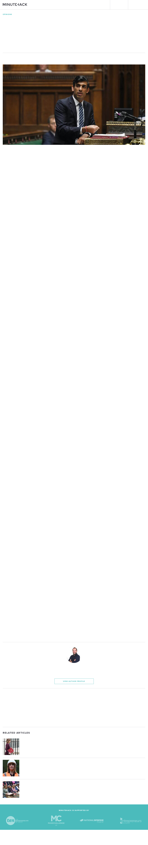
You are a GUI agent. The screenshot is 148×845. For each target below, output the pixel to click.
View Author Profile (74, 681)
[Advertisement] (74, 707)
